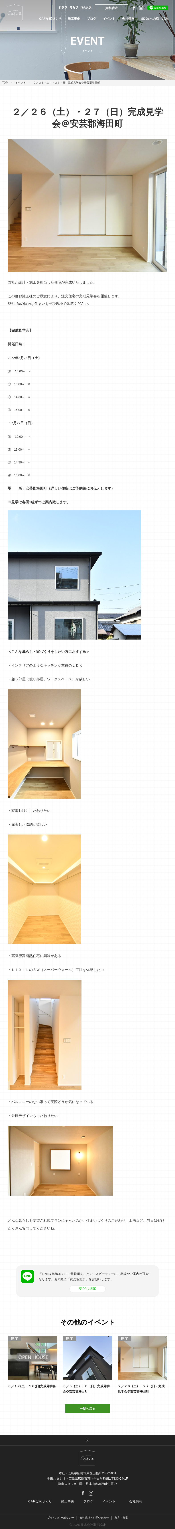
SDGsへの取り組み (154, 18)
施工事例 (74, 18)
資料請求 (111, 8)
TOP (5, 82)
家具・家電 (121, 1517)
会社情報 (128, 18)
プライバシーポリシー (60, 1517)
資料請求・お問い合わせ (94, 1517)
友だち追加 (87, 1288)
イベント (109, 18)
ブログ (91, 18)
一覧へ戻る (87, 1408)
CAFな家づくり (50, 18)
